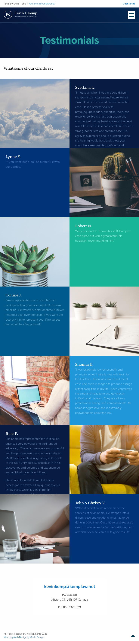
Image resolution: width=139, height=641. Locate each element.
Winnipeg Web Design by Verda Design (24, 637)
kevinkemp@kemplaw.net (42, 3)
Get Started (129, 3)
